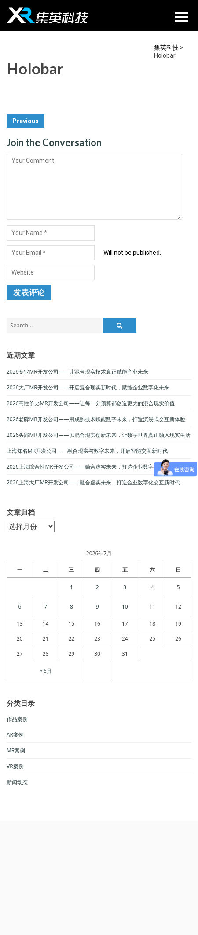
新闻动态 (17, 782)
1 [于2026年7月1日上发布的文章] (71, 587)
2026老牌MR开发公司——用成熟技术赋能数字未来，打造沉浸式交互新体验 (96, 419)
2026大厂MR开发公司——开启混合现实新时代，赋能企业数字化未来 (88, 387)
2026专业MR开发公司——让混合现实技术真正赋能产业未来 (77, 371)
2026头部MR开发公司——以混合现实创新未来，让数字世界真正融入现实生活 (99, 435)
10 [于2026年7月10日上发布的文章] (125, 606)
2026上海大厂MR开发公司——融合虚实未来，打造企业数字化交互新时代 (93, 482)
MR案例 (16, 750)
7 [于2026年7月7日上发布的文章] (45, 606)
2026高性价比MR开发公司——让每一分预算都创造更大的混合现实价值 (91, 403)
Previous (25, 121)
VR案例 (15, 766)
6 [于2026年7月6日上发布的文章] (19, 606)
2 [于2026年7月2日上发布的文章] (97, 587)
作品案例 (17, 719)
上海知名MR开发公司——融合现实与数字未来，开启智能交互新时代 (87, 451)
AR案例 (15, 734)
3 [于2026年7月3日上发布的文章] (124, 587)
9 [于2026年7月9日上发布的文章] (97, 606)
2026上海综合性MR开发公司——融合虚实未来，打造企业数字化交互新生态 (96, 466)
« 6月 (46, 671)
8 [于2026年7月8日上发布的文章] (71, 606)
